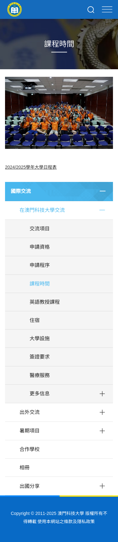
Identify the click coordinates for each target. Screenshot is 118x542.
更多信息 (40, 393)
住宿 (35, 320)
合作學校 (30, 449)
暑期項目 (30, 430)
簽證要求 (40, 356)
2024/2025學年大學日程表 (31, 167)
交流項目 (40, 228)
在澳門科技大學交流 (42, 210)
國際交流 (21, 191)
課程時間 (40, 283)
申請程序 (40, 265)
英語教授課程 (45, 302)
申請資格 (40, 247)
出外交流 (30, 412)
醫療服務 (40, 375)
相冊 (25, 467)
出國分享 (30, 486)
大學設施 (40, 338)
